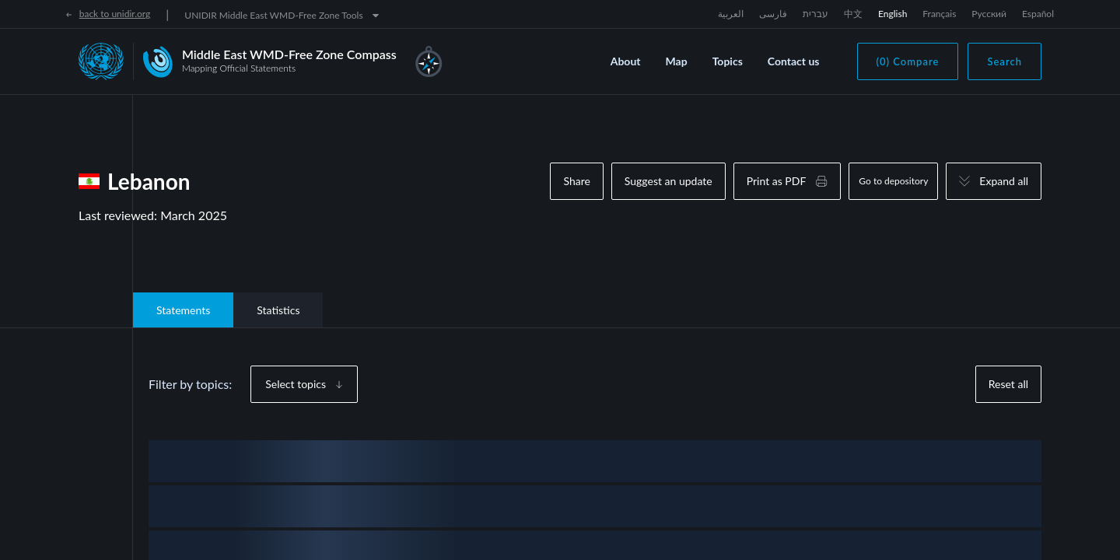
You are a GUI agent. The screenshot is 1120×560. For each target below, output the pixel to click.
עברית (815, 13)
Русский (988, 13)
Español (1038, 13)
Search (1004, 61)
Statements (183, 310)
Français (939, 13)
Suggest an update (668, 180)
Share (576, 180)
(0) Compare (908, 61)
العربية (731, 13)
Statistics (278, 310)
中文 (853, 13)
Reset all (1008, 383)
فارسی (773, 13)
